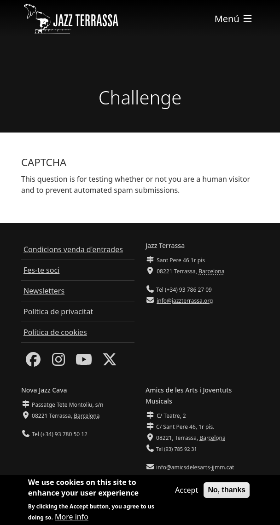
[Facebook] (33, 362)
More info (71, 518)
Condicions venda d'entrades (73, 249)
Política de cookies (55, 332)
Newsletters (43, 291)
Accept (186, 492)
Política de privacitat (58, 311)
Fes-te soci (41, 270)
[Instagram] (58, 362)
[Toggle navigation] (234, 18)
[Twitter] (109, 362)
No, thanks (226, 492)
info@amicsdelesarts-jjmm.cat (194, 467)
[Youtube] (84, 362)
